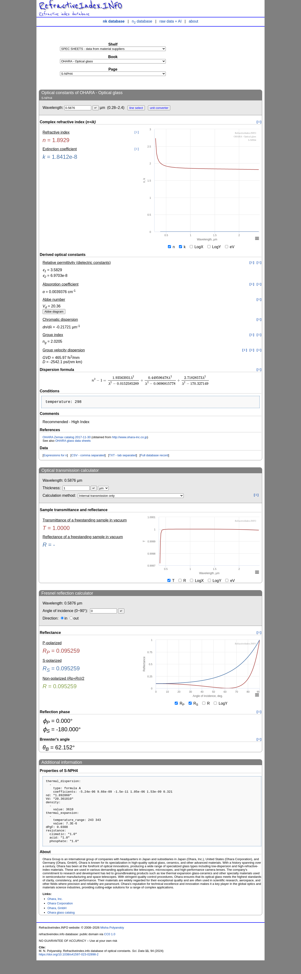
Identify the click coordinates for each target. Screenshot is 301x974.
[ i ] (259, 121)
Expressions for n (55, 456)
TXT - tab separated (122, 456)
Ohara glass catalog (61, 926)
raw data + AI (170, 21)
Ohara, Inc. (55, 912)
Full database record (154, 456)
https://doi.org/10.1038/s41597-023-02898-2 (69, 968)
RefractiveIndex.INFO (80, 5)
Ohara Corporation (60, 917)
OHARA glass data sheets (73, 441)
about (193, 21)
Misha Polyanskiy (112, 941)
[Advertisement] (227, 57)
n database (142, 21)
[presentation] (150, 380)
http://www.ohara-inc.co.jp (129, 438)
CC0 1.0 (109, 948)
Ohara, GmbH (57, 921)
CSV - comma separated (88, 456)
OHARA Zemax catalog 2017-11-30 (67, 438)
